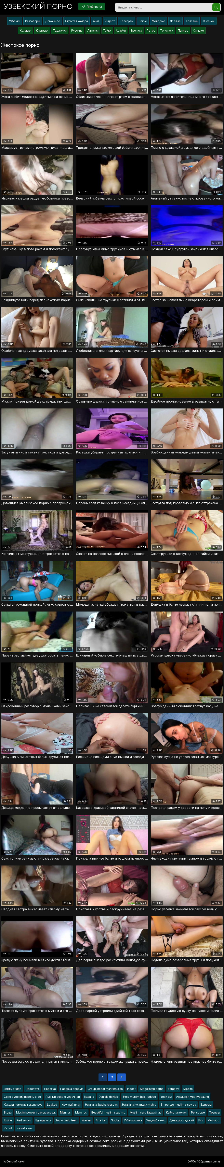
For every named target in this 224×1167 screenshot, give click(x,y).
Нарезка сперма (71, 1089)
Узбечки (14, 21)
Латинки (93, 30)
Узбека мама (133, 1120)
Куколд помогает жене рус (23, 1104)
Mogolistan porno (152, 1089)
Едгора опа (43, 1120)
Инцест (110, 21)
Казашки (25, 30)
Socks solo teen (66, 1120)
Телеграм (126, 21)
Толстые (192, 21)
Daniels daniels (109, 1097)
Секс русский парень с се (22, 1097)
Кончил (86, 1120)
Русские (77, 30)
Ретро (151, 30)
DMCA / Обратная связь (204, 1161)
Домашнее (52, 21)
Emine (8, 1120)
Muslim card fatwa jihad (146, 1112)
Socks (115, 1120)
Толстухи (166, 30)
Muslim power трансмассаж (36, 1112)
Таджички (60, 30)
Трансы (214, 1112)
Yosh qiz (166, 1097)
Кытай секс (25, 1128)
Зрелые (175, 21)
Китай (8, 1128)
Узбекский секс (14, 1161)
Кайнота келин (176, 1112)
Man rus (65, 1112)
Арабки (121, 30)
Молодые (158, 21)
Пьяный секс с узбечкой (62, 1097)
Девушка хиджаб (181, 1120)
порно (38, 6)
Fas (200, 1120)
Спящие (198, 30)
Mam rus (81, 1112)
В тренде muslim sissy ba (178, 1104)
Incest (131, 1089)
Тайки (107, 30)
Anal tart (101, 1120)
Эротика (136, 30)
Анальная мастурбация (192, 1097)
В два (8, 1112)
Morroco (213, 1120)
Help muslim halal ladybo (139, 1097)
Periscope (198, 1112)
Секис (142, 21)
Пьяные (183, 30)
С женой (209, 21)
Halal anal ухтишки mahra (139, 1104)
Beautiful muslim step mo (108, 1112)
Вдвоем (206, 1104)
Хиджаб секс (155, 1120)
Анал (96, 21)
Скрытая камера (76, 21)
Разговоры (32, 21)
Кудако (89, 1097)
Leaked (52, 1104)
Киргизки (42, 30)
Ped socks (23, 1120)
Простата (32, 1089)
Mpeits (188, 1089)
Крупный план (71, 1104)
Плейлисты (91, 6)
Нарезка (50, 1089)
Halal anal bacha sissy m (101, 1104)
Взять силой (12, 1089)
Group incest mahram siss (105, 1089)
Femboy (173, 1089)
